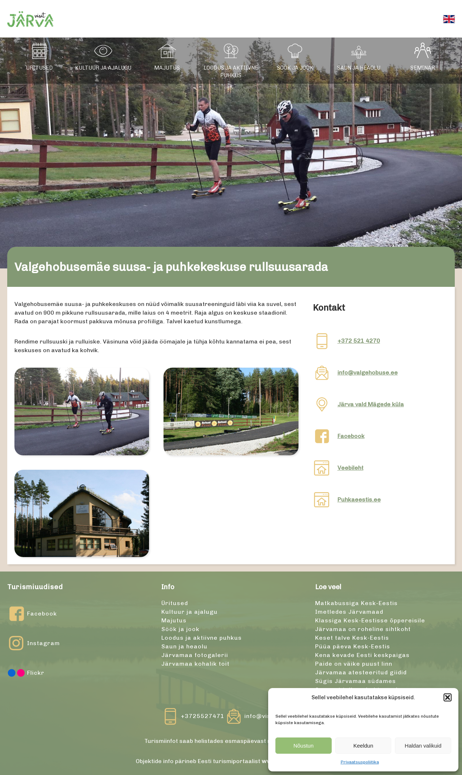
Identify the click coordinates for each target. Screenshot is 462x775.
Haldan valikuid (423, 746)
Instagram (33, 643)
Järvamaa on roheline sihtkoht (363, 629)
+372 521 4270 (358, 340)
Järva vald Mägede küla (370, 404)
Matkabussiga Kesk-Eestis (356, 603)
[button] (447, 697)
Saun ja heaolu (358, 68)
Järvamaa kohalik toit (195, 663)
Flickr (25, 673)
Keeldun (363, 746)
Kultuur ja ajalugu (103, 68)
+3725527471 (203, 716)
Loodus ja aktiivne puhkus (231, 72)
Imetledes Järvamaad (349, 611)
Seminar (422, 68)
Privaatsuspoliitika (360, 762)
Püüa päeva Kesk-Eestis (352, 646)
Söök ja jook (295, 68)
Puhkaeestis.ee (359, 499)
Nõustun (303, 746)
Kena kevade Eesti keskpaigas (362, 655)
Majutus (167, 68)
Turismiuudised (35, 587)
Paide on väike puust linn (353, 663)
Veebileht (350, 467)
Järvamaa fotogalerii (194, 655)
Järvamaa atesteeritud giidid (361, 672)
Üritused (39, 68)
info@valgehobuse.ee (367, 372)
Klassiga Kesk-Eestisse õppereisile (370, 620)
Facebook (351, 436)
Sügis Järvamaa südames (355, 681)
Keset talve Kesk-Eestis (352, 637)
